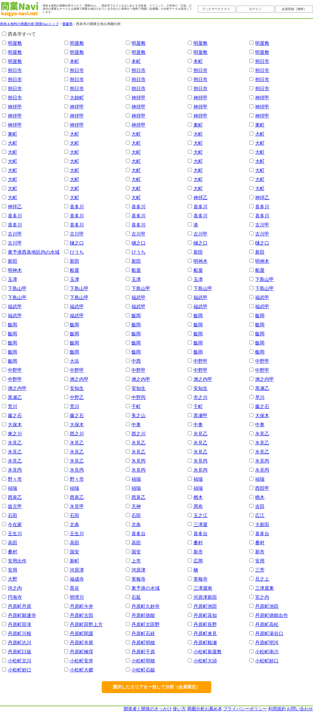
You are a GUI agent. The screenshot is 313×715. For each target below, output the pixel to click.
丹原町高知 (205, 615)
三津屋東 (264, 588)
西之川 (77, 433)
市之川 (200, 397)
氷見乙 (200, 433)
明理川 (77, 597)
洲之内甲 (79, 379)
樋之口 (77, 243)
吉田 (259, 506)
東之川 (15, 433)
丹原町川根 (19, 633)
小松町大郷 (81, 669)
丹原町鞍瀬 (205, 642)
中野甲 (200, 361)
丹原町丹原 (19, 606)
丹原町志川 (19, 642)
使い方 (179, 709)
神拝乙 (200, 197)
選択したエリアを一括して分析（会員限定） (156, 687)
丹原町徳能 (143, 615)
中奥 (136, 424)
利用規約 (277, 709)
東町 (198, 124)
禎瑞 (136, 479)
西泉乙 (15, 497)
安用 (259, 560)
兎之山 (138, 415)
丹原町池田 (205, 606)
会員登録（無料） (294, 9)
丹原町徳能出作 (271, 615)
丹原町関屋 (81, 633)
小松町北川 (19, 660)
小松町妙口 (267, 660)
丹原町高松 (267, 624)
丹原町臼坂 (19, 651)
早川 (259, 397)
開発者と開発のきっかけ (148, 709)
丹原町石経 (143, 633)
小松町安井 (81, 660)
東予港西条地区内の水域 (33, 252)
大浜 (74, 361)
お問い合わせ (300, 709)
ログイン (255, 9)
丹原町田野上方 (86, 624)
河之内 (15, 588)
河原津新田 (205, 597)
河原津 (77, 570)
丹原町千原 (143, 651)
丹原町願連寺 (22, 615)
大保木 (262, 415)
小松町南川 (267, 651)
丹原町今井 (81, 606)
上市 (136, 560)
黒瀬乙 (262, 388)
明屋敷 (15, 43)
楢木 (198, 497)
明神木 (200, 261)
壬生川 (15, 533)
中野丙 (138, 397)
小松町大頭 (205, 660)
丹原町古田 (81, 615)
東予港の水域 (145, 588)
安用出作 (17, 560)
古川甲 (262, 224)
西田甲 (262, 488)
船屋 (74, 270)
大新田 (262, 524)
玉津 (12, 279)
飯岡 (136, 315)
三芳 (259, 570)
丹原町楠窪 (81, 651)
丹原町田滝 (19, 624)
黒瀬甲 (200, 415)
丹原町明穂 (143, 642)
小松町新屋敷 (207, 651)
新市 (198, 551)
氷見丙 (138, 461)
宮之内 (262, 597)
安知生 (77, 388)
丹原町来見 (205, 633)
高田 (12, 542)
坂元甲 (15, 506)
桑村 (198, 542)
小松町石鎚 (143, 669)
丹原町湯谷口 (269, 633)
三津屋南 (202, 588)
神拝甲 (138, 97)
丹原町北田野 (145, 624)
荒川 (12, 406)
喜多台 (138, 533)
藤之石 (262, 406)
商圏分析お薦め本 (204, 709)
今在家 (15, 524)
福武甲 (138, 297)
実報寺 (138, 579)
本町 (74, 61)
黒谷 (74, 588)
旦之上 (262, 579)
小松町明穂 (143, 660)
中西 (136, 361)
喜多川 (77, 206)
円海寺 (15, 597)
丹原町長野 (205, 624)
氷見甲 (77, 506)
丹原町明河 (267, 642)
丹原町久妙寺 (145, 606)
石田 (12, 515)
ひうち (77, 252)
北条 (74, 524)
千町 (136, 406)
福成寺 (77, 579)
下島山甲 (264, 279)
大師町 (77, 97)
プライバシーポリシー (245, 709)
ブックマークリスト (216, 9)
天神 (136, 506)
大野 (12, 579)
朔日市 (262, 61)
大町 (74, 134)
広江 (259, 515)
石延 (136, 597)
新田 (198, 252)
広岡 (198, 560)
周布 (198, 506)
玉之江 (200, 515)
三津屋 (200, 524)
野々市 (15, 479)
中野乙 (77, 397)
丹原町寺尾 (81, 642)
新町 (74, 560)
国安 (74, 551)
